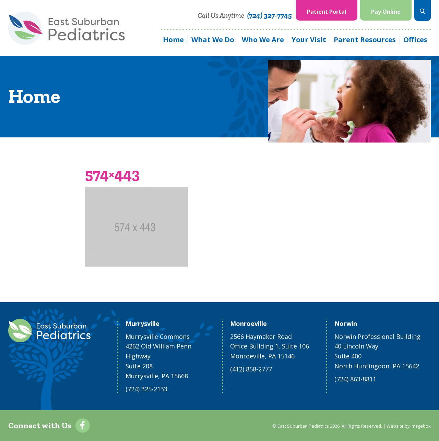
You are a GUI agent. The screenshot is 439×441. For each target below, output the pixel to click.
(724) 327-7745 (269, 15)
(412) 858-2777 (251, 369)
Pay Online (386, 11)
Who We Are (263, 39)
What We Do (212, 39)
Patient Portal (326, 11)
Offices (415, 39)
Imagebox (421, 426)
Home (173, 39)
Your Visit (309, 39)
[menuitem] (326, 10)
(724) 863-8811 (355, 379)
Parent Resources (365, 39)
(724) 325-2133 (146, 389)
